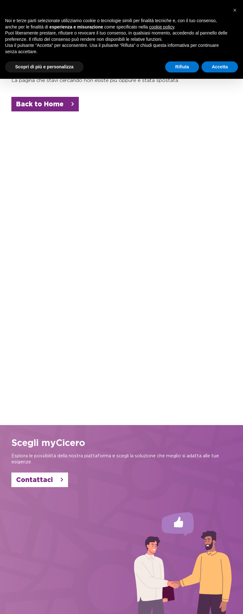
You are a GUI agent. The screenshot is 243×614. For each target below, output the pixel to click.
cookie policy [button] (161, 26)
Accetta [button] (220, 66)
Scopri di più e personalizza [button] (44, 66)
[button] (235, 10)
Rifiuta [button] (182, 66)
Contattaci (39, 480)
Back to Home (45, 104)
